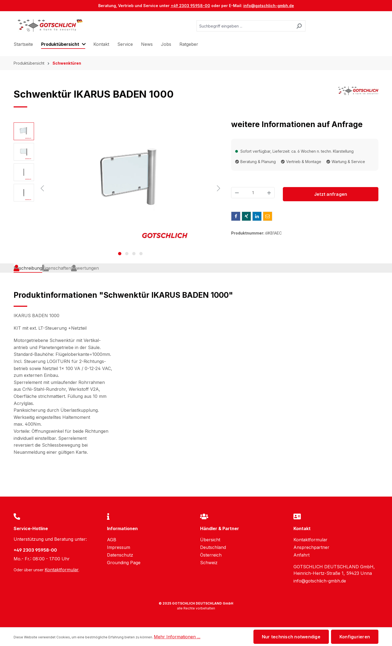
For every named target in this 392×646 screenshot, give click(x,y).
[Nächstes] (219, 188)
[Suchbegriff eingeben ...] (245, 26)
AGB (111, 539)
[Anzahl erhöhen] (269, 192)
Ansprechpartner (311, 547)
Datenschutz (120, 555)
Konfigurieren (354, 636)
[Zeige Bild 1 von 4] (119, 253)
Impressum (118, 547)
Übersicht (210, 539)
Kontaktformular (62, 569)
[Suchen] (299, 26)
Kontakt (302, 528)
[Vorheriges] (42, 188)
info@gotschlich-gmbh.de (268, 5)
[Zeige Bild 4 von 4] (141, 253)
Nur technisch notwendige (291, 636)
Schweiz (209, 562)
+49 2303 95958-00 (190, 5)
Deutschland (213, 547)
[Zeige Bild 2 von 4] (126, 253)
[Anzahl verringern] (237, 192)
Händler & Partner (219, 528)
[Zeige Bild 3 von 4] (134, 253)
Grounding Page (123, 562)
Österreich (211, 555)
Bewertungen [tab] (124, 274)
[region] (118, 188)
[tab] (31, 274)
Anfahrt (301, 555)
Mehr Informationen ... (177, 636)
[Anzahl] (253, 192)
